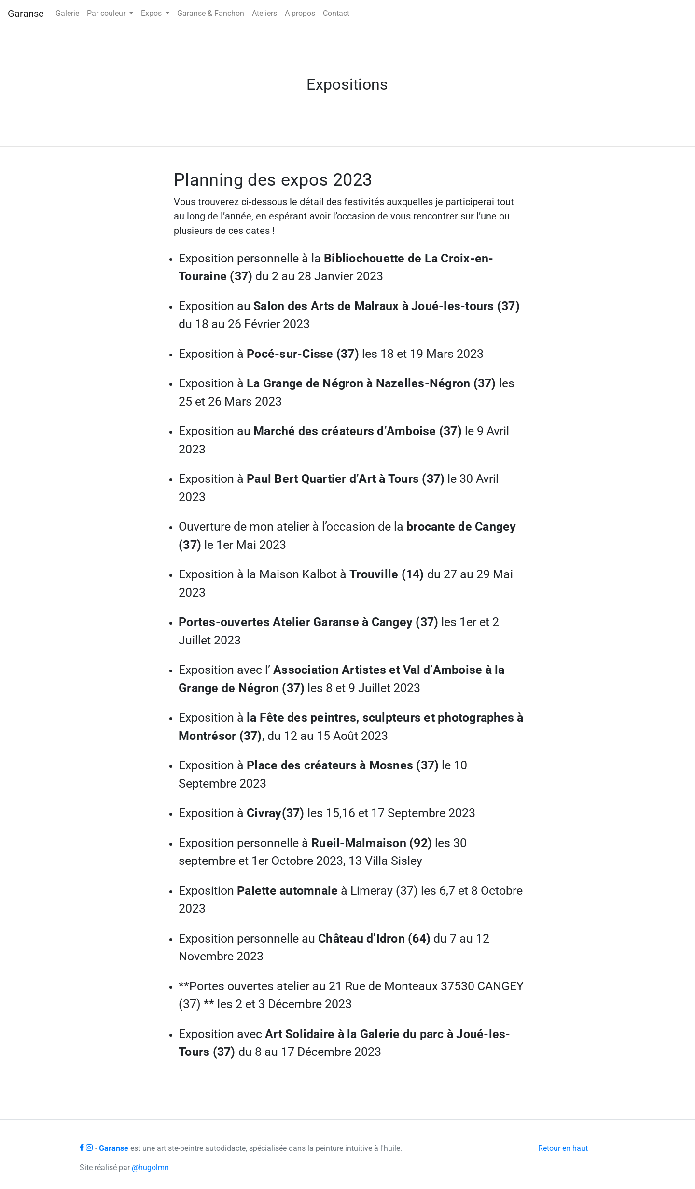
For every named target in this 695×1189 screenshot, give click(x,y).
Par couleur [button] (107, 13)
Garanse (26, 13)
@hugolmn (150, 1167)
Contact (336, 13)
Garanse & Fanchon (210, 13)
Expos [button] (152, 13)
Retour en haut (563, 1148)
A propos (300, 13)
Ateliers (264, 13)
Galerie (67, 13)
